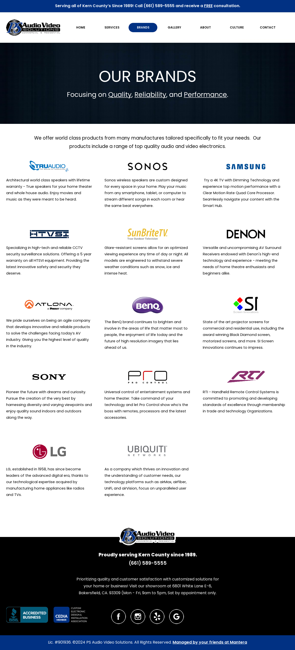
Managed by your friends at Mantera (210, 642)
